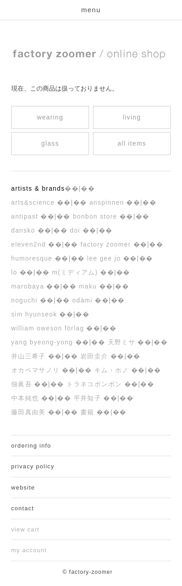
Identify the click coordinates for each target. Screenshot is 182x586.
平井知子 (89, 398)
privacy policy (32, 466)
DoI (76, 230)
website (23, 487)
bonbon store (96, 216)
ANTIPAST (26, 216)
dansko (24, 230)
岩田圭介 (95, 356)
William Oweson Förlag (49, 328)
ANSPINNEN (108, 202)
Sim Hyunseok (35, 314)
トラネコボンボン (95, 384)
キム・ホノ (112, 370)
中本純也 (26, 398)
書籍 (88, 412)
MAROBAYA (29, 286)
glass (50, 143)
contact (22, 508)
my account (29, 550)
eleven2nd (30, 244)
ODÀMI (83, 300)
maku (89, 286)
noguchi (25, 300)
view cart (25, 529)
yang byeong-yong (43, 342)
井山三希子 (29, 356)
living (132, 117)
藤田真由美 (29, 412)
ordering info (31, 445)
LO (15, 272)
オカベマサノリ (36, 370)
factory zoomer (106, 244)
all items (131, 143)
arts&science (34, 202)
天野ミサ (123, 342)
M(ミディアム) (76, 272)
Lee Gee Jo (105, 258)
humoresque (33, 258)
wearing (50, 117)
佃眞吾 (23, 384)
